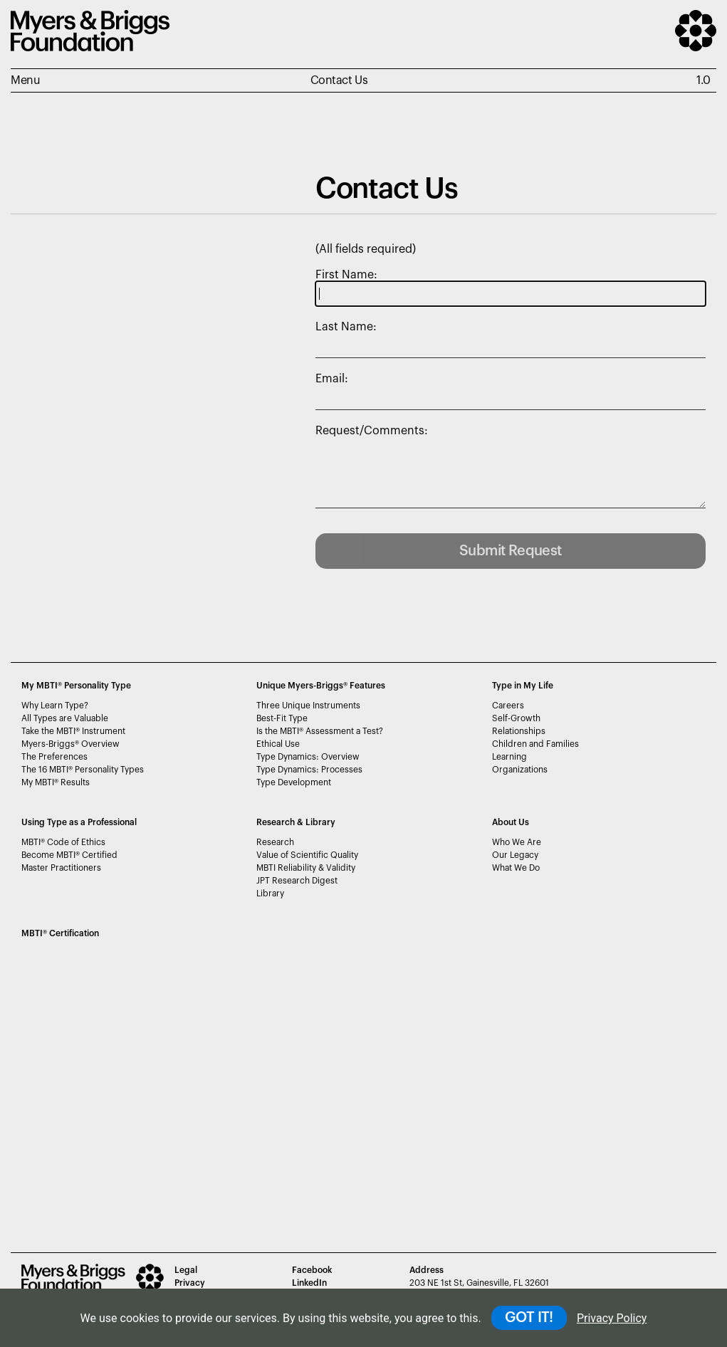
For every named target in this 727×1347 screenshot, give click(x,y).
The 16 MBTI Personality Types (82, 769)
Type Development (293, 782)
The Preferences (54, 757)
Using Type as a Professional (79, 822)
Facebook (312, 1270)
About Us (510, 822)
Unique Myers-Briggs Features (320, 685)
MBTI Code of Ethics (63, 842)
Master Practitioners (61, 868)
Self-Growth (516, 718)
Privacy (189, 1283)
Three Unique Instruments (308, 705)
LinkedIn (309, 1283)
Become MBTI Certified (69, 855)
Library (270, 893)
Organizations (520, 769)
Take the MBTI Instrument (73, 731)
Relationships (518, 731)
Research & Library (295, 822)
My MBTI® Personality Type (76, 685)
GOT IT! (529, 1318)
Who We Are (516, 842)
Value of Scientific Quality (307, 855)
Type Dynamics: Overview (308, 757)
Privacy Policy (612, 1318)
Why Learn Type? (54, 705)
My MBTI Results (55, 782)
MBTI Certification (60, 933)
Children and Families (535, 744)
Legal (185, 1270)
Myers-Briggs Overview (70, 744)
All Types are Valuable (64, 718)
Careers (508, 705)
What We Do (516, 868)
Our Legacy (515, 855)
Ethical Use (278, 744)
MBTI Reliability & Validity (305, 868)
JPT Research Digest (297, 880)
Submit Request (510, 551)
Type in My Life (522, 685)
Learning (509, 757)
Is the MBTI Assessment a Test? (319, 731)
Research (275, 842)
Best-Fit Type (282, 718)
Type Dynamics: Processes (309, 769)
